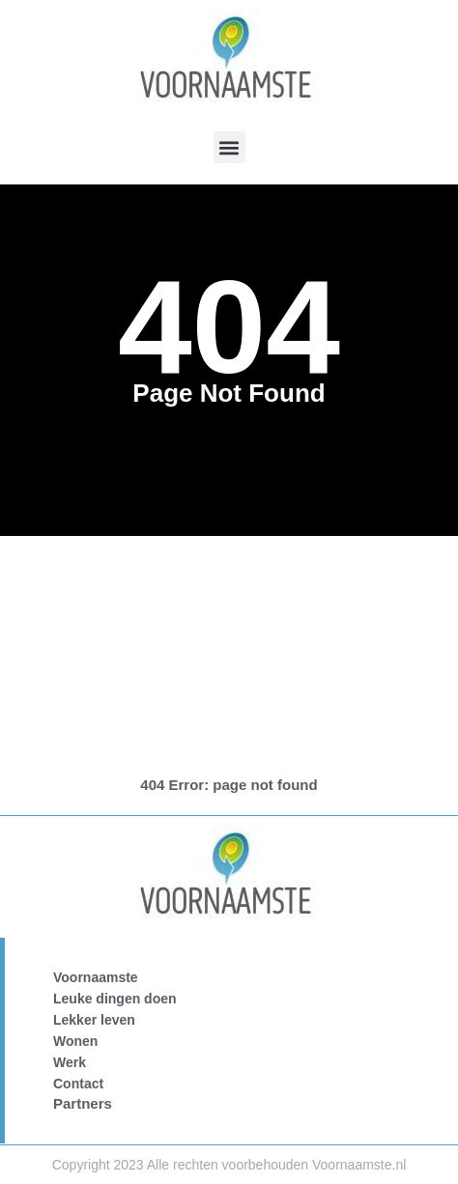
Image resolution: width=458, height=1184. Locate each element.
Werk (69, 1062)
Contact (78, 1083)
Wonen (75, 1041)
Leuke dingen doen (115, 998)
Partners (82, 1103)
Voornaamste (95, 977)
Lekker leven (94, 1020)
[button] (229, 147)
